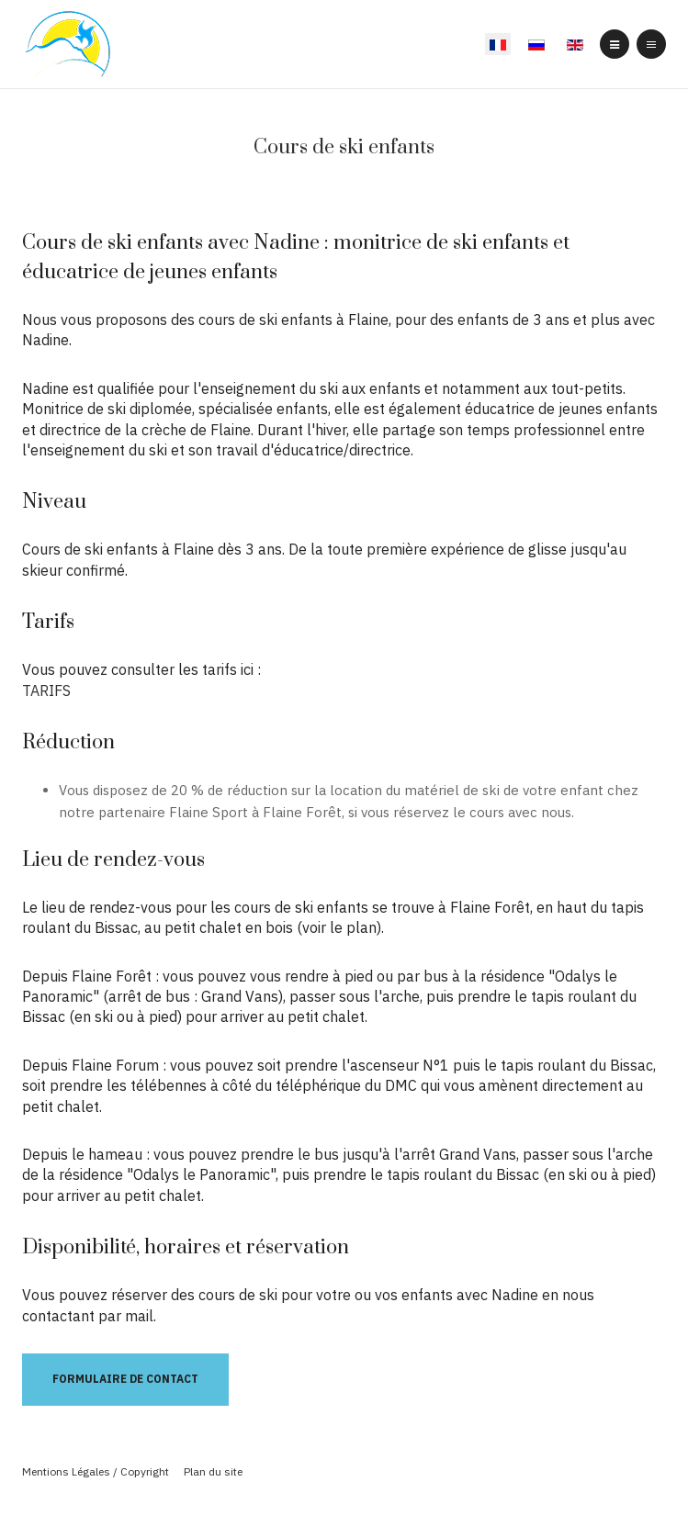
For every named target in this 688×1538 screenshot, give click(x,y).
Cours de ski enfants (344, 147)
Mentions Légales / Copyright (95, 1471)
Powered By (344, 1501)
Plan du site (213, 1471)
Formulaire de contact (125, 1379)
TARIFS (46, 690)
